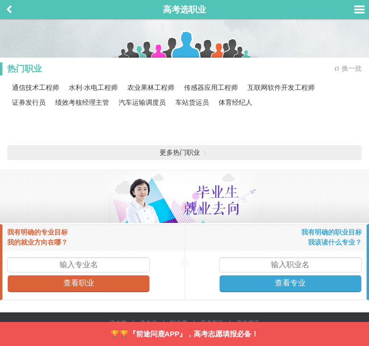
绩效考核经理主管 (82, 102)
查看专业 (290, 283)
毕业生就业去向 (184, 196)
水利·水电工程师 (93, 87)
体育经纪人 (235, 102)
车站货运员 (192, 102)
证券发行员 (29, 102)
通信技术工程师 (35, 87)
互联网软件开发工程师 (281, 87)
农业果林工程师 (150, 87)
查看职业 (78, 283)
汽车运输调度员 (142, 102)
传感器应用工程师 (211, 87)
